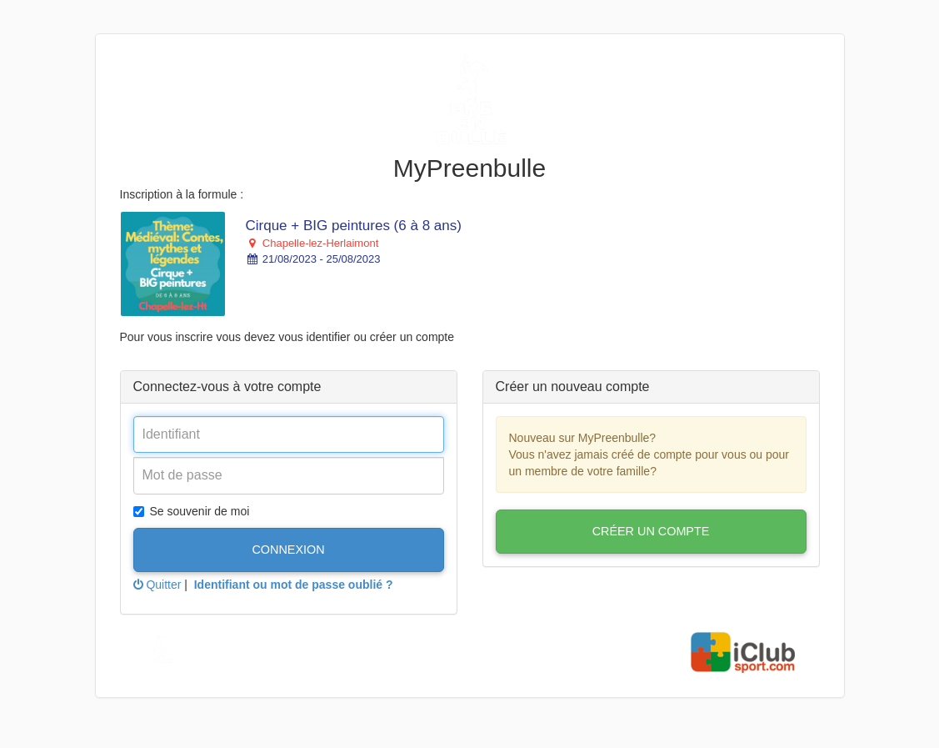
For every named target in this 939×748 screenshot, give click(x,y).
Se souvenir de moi (191, 511)
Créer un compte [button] (651, 531)
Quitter (157, 584)
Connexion (288, 549)
